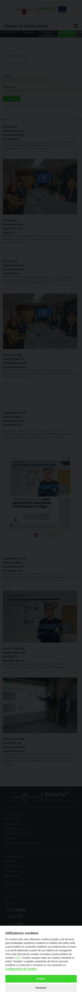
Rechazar (41, 987)
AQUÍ (18, 957)
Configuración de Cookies (21, 968)
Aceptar (41, 978)
